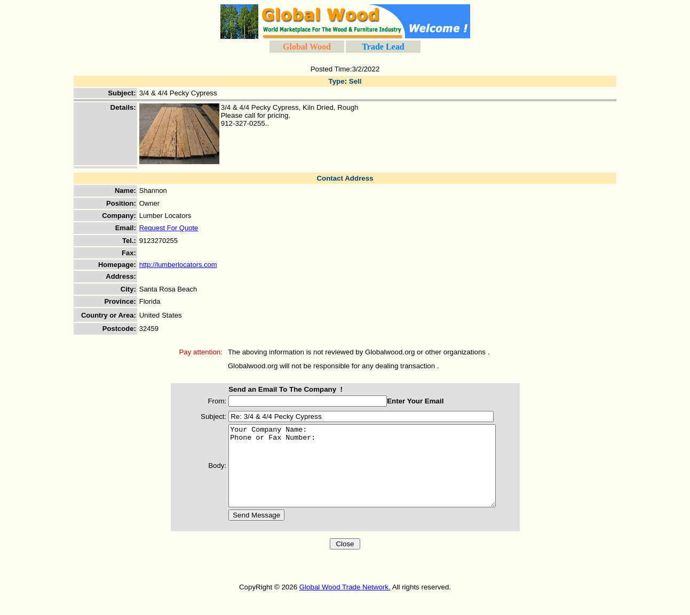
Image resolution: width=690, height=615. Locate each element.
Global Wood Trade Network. (345, 603)
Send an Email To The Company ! (275, 389)
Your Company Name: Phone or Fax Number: (368, 473)
